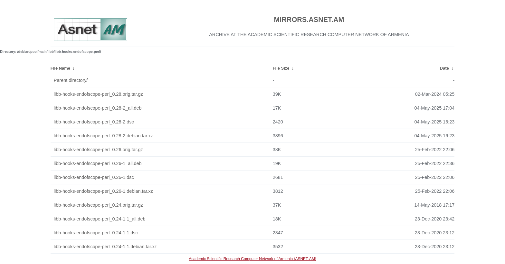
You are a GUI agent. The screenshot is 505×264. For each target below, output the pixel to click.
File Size (281, 68)
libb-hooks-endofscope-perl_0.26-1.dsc (94, 177)
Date (444, 68)
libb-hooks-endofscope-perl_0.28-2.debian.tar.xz (103, 135)
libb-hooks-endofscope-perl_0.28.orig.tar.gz (98, 94)
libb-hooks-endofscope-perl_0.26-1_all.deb (98, 163)
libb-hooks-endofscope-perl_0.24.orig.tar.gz (98, 205)
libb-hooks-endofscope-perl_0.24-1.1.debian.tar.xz (105, 246)
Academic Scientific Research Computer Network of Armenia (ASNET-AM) (252, 259)
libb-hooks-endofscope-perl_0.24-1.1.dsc (96, 232)
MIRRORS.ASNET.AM (309, 19)
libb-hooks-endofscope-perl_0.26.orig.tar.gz (98, 149)
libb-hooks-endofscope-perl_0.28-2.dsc (94, 121)
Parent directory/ (71, 80)
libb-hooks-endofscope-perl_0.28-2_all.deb (98, 108)
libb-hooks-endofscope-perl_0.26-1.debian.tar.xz (103, 191)
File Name (60, 68)
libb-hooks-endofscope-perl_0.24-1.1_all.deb (100, 218)
